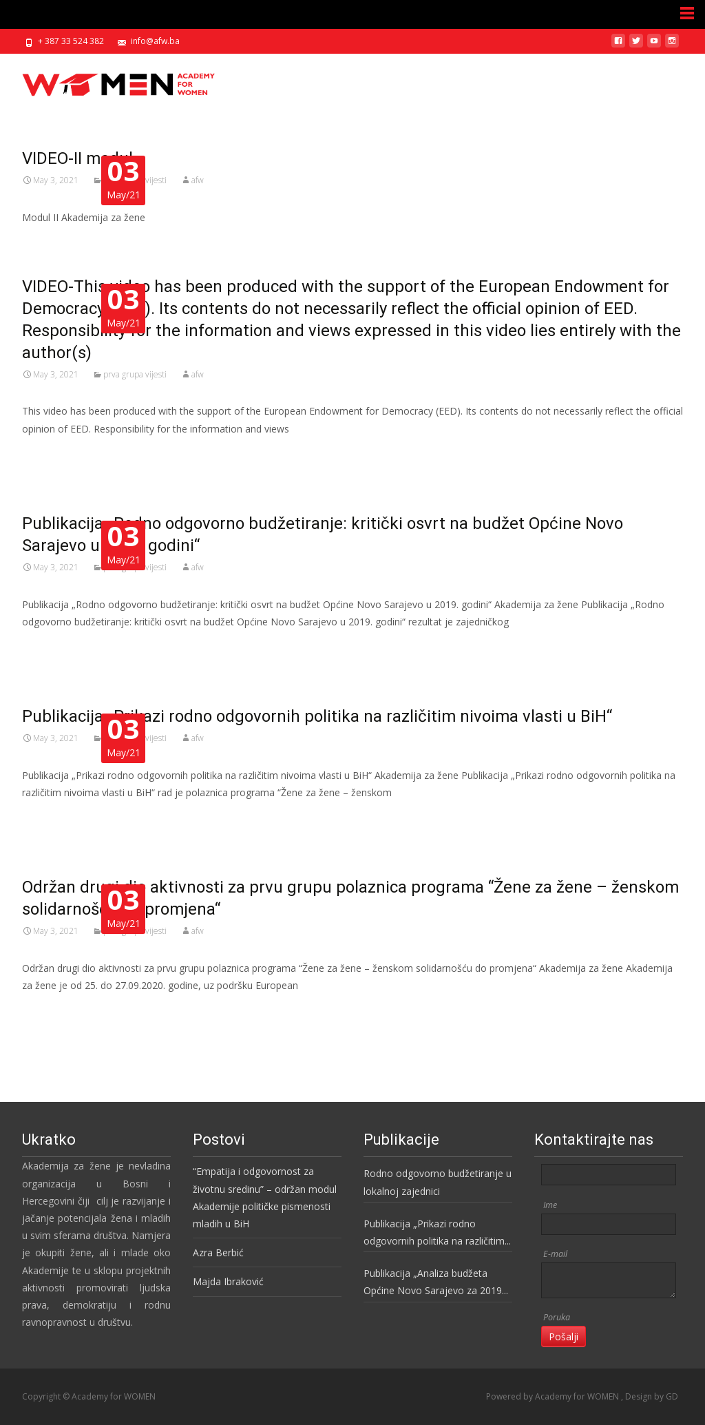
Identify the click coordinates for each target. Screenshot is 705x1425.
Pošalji (563, 1336)
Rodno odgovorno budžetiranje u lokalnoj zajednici (438, 1182)
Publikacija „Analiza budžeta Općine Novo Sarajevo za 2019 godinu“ (433, 1283)
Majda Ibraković (228, 1281)
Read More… (52, 454)
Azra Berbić (218, 1252)
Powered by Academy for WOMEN (553, 1396)
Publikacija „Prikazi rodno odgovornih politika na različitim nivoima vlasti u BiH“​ (317, 716)
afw (197, 180)
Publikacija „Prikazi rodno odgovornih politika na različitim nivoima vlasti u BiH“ (434, 1233)
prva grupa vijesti (135, 374)
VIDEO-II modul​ (77, 158)
